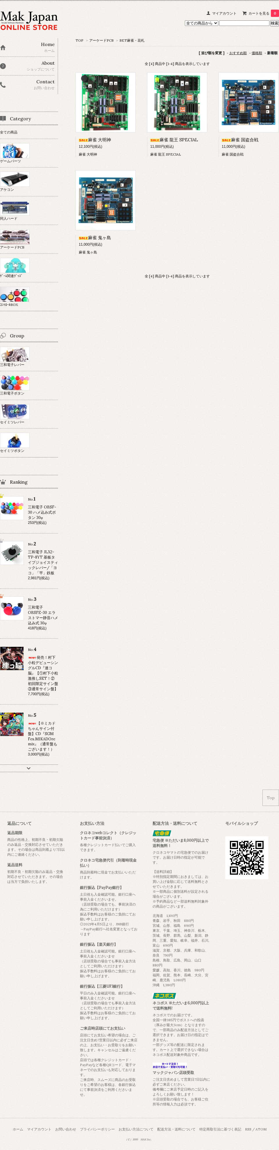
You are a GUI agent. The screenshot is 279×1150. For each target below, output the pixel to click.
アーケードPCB (101, 40)
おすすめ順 (238, 53)
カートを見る (263, 13)
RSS (248, 1129)
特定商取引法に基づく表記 (220, 1129)
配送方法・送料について (176, 1129)
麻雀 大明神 (95, 139)
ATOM (261, 1129)
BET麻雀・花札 (131, 40)
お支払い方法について (136, 1129)
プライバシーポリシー (97, 1129)
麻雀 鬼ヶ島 (95, 237)
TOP (79, 40)
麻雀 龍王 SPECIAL (174, 139)
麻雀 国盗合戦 (240, 139)
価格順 (257, 53)
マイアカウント (224, 13)
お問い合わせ (65, 1129)
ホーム (18, 1129)
